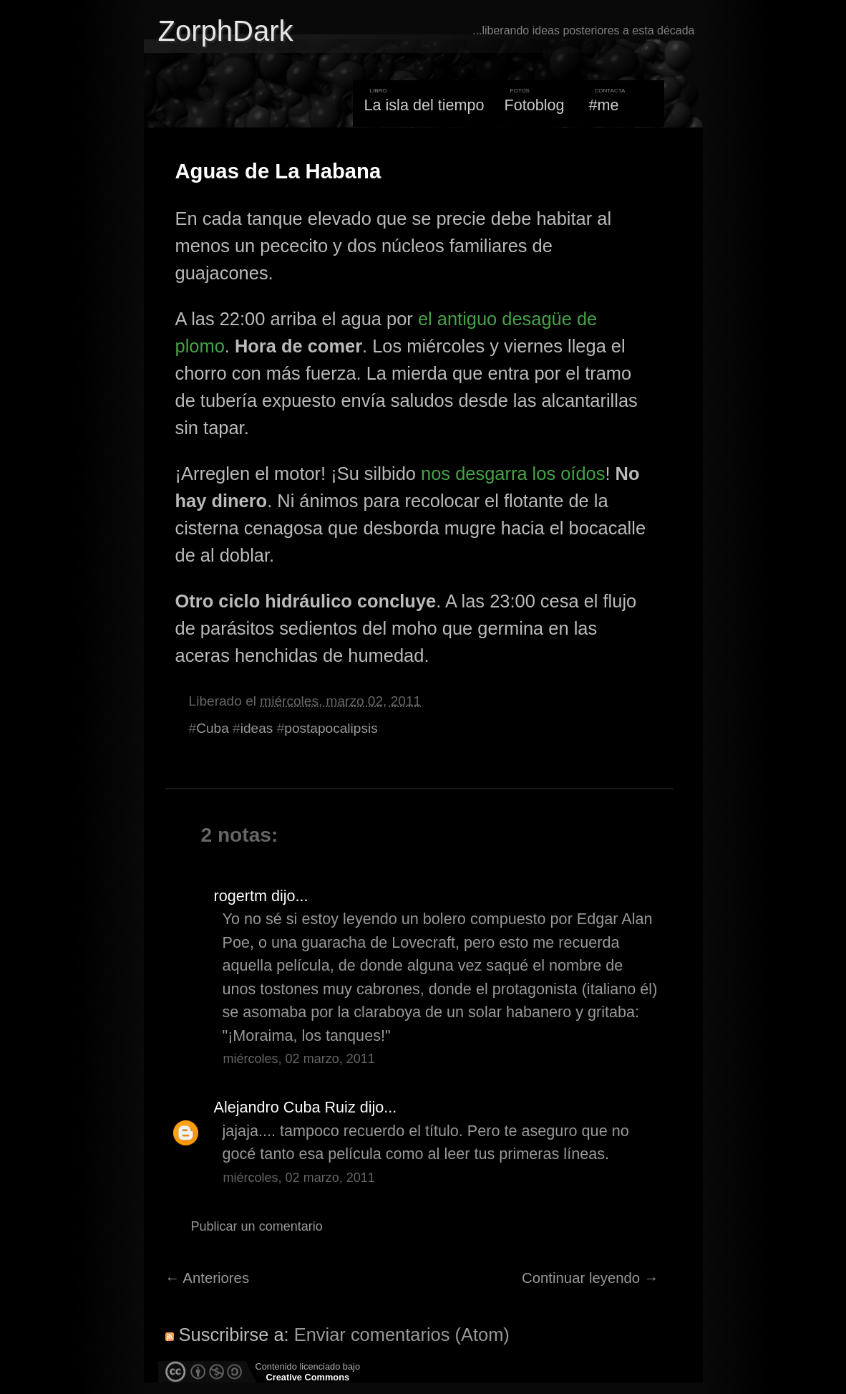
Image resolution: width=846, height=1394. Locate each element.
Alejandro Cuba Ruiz (285, 1107)
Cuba (212, 728)
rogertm (240, 896)
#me (604, 105)
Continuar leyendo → (590, 1278)
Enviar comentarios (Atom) (402, 1335)
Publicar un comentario (257, 1226)
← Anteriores (207, 1278)
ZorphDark (225, 31)
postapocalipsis (330, 728)
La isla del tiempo (424, 105)
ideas (256, 728)
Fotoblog (535, 105)
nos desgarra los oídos (513, 473)
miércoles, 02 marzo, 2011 (299, 1059)
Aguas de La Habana (278, 171)
